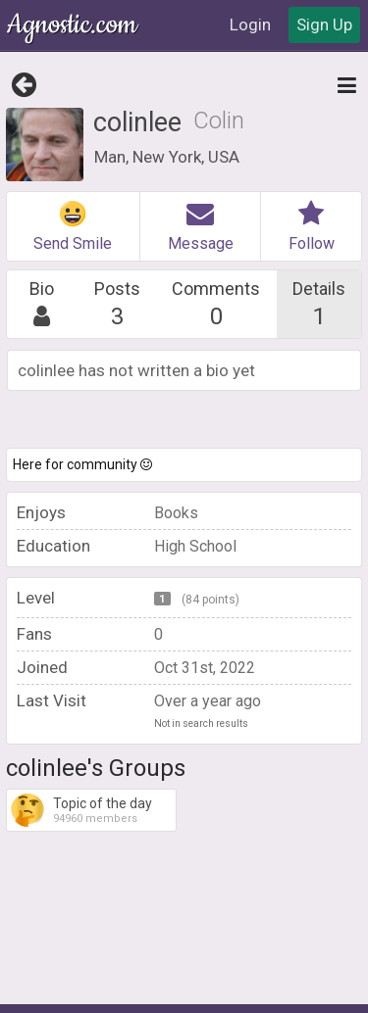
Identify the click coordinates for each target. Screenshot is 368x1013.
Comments (216, 304)
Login (250, 24)
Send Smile (72, 226)
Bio (43, 304)
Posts (117, 304)
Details (319, 304)
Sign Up (324, 24)
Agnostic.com (73, 25)
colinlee (137, 122)
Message (200, 226)
